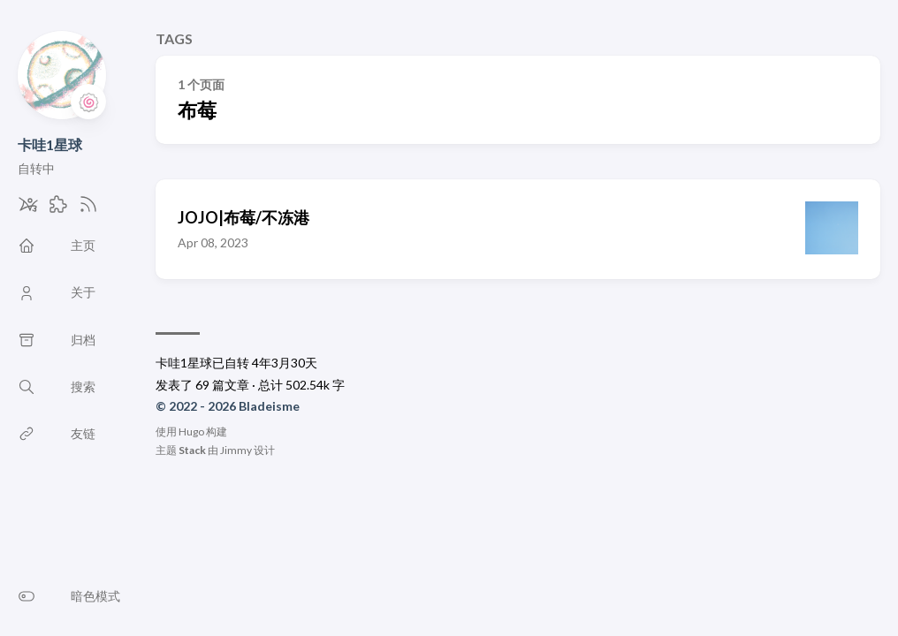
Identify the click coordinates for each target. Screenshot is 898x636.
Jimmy (236, 450)
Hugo (191, 431)
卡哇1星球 (50, 144)
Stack (192, 450)
